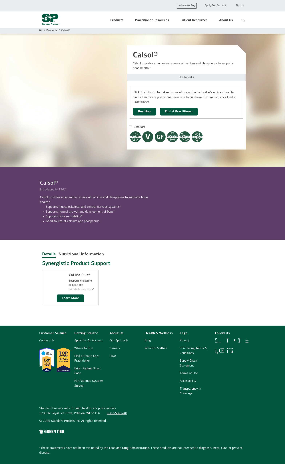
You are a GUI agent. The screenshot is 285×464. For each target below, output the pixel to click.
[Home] (41, 30)
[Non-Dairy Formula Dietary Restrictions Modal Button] (172, 136)
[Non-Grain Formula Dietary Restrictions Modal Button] (197, 136)
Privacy (184, 340)
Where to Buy (187, 5)
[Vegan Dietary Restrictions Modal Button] (135, 136)
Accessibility (188, 381)
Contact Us (46, 340)
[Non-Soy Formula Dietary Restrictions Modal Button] (184, 136)
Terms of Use (189, 373)
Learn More (70, 298)
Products (116, 20)
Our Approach (119, 340)
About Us (226, 20)
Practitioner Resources (152, 20)
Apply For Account (215, 5)
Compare (140, 127)
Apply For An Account (88, 340)
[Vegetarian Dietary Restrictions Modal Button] (147, 136)
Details (49, 254)
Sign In (240, 5)
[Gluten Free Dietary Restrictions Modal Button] (160, 136)
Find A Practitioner (179, 111)
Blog (148, 340)
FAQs (113, 356)
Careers (115, 348)
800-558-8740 (117, 413)
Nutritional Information (81, 254)
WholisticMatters (156, 348)
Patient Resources (194, 20)
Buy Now (144, 111)
